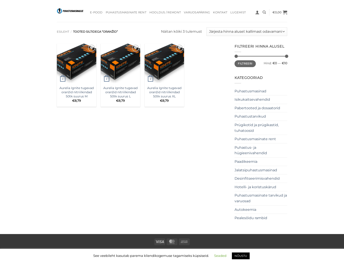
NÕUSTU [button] (241, 256)
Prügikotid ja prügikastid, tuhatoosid (257, 128)
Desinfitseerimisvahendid (257, 178)
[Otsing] (264, 12)
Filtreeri (245, 63)
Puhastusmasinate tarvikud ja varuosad (261, 198)
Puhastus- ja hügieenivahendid (251, 150)
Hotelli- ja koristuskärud (255, 187)
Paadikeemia (246, 161)
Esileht (63, 31)
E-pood (96, 12)
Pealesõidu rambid (251, 218)
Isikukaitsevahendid (252, 99)
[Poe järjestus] (246, 31)
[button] (257, 12)
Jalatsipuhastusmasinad (256, 170)
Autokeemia (245, 210)
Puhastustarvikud (250, 116)
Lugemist (238, 12)
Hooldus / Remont (165, 12)
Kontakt (220, 12)
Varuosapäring (197, 12)
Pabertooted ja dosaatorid (257, 108)
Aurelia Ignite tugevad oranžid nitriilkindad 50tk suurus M (76, 92)
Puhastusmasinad (250, 91)
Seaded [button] (220, 256)
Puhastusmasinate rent (126, 12)
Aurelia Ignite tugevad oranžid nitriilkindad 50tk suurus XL (164, 92)
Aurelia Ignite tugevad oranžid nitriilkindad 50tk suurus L (120, 92)
